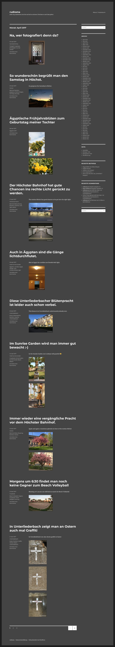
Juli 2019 (85, 66)
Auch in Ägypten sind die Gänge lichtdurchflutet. (37, 254)
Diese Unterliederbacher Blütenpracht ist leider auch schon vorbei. (41, 303)
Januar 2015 (86, 138)
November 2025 (87, 51)
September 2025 (87, 54)
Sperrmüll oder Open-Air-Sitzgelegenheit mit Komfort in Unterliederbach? (92, 192)
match (17, 497)
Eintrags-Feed (86, 152)
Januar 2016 (86, 137)
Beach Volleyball (14, 496)
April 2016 (85, 132)
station (14, 207)
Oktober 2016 (86, 122)
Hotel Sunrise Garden (15, 264)
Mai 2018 (85, 90)
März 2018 (85, 93)
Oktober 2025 (86, 53)
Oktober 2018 (86, 81)
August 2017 (86, 105)
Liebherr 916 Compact (88, 170)
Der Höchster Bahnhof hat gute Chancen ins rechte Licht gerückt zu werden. (40, 189)
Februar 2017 (86, 115)
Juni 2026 (85, 39)
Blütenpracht (16, 315)
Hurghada (17, 46)
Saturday (17, 93)
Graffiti (20, 541)
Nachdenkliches (14, 44)
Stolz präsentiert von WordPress (37, 640)
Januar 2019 (86, 76)
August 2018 (86, 85)
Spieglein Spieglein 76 (94, 187)
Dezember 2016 (87, 118)
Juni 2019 (85, 68)
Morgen (21, 92)
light (11, 207)
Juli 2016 (85, 127)
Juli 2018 (85, 86)
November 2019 (87, 59)
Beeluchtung (18, 203)
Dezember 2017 (87, 98)
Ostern (15, 542)
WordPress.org (86, 155)
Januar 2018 (86, 96)
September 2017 (87, 103)
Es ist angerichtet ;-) (88, 172)
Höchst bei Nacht (14, 201)
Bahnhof (12, 90)
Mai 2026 (85, 41)
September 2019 (87, 63)
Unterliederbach (14, 313)
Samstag (12, 93)
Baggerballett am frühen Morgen (91, 167)
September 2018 (87, 83)
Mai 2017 (85, 110)
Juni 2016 (85, 128)
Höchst (11, 88)
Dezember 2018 (87, 78)
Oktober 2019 (86, 61)
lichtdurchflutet (14, 270)
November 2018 (87, 80)
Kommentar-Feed (87, 153)
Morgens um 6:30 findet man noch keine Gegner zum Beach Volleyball (39, 483)
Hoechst (17, 205)
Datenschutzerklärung (21, 640)
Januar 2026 (86, 48)
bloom (11, 315)
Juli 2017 (85, 107)
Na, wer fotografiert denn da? (34, 35)
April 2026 (85, 43)
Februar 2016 (86, 135)
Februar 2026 (86, 46)
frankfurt (17, 90)
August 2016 (86, 125)
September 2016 (87, 123)
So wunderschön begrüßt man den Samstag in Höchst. (39, 78)
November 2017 (87, 100)
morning (17, 499)
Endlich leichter (87, 168)
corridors (17, 266)
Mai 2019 (85, 70)
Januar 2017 (86, 117)
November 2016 (87, 120)
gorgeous (12, 92)
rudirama (15, 12)
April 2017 (85, 112)
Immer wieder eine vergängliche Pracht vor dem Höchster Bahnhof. (43, 420)
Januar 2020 (86, 56)
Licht (20, 205)
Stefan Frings (86, 195)
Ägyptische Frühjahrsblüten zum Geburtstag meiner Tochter (37, 120)
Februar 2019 (86, 75)
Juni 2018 (85, 88)
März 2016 (85, 133)
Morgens (12, 499)
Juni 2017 (85, 108)
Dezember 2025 (87, 49)
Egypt (21, 266)
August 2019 (86, 64)
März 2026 (85, 44)
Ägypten (12, 266)
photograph (13, 47)
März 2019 (85, 73)
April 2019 (85, 71)
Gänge (11, 268)
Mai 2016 (85, 130)
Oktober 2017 (86, 101)
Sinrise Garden (19, 358)
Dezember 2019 (87, 58)
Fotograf (12, 46)
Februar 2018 (86, 95)
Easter (11, 541)
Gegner (21, 496)
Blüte (16, 433)
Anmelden (85, 150)
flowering (20, 433)
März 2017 (85, 113)
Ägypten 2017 (13, 130)
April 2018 (85, 91)
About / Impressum (99, 12)
